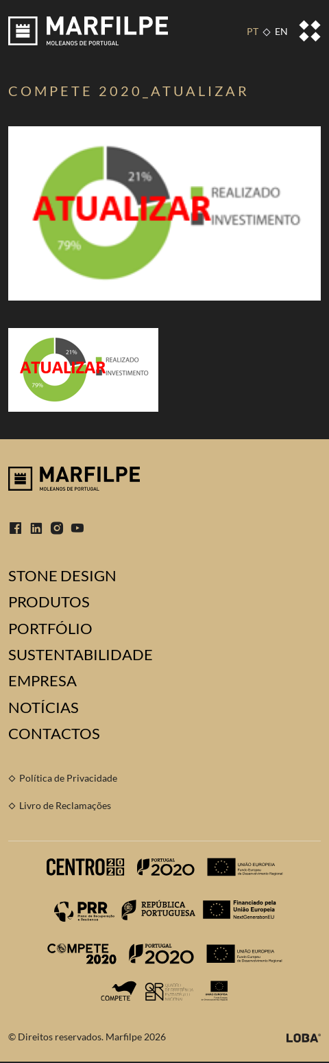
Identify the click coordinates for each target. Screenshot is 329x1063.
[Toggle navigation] (310, 31)
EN (281, 31)
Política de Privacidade (68, 778)
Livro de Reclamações (65, 805)
